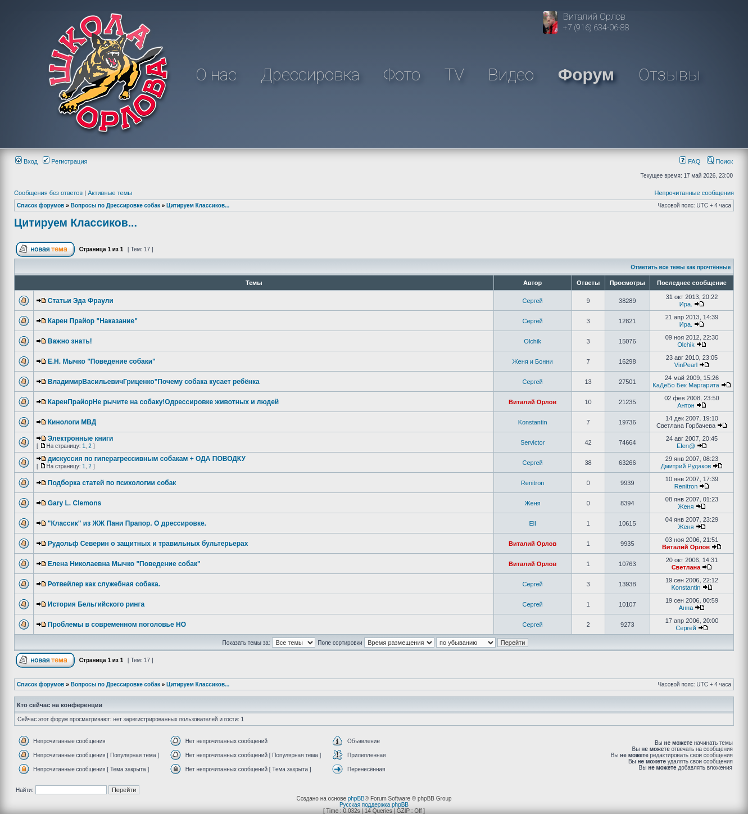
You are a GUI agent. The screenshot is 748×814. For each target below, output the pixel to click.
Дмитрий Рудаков (686, 466)
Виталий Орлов (532, 402)
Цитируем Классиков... (197, 205)
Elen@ (686, 445)
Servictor (532, 442)
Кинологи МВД (72, 422)
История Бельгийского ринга (96, 604)
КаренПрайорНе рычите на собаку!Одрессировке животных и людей (163, 402)
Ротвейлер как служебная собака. (104, 584)
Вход (26, 161)
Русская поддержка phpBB (374, 805)
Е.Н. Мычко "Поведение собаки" (102, 361)
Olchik (532, 341)
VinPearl (685, 364)
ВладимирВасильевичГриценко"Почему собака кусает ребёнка (154, 382)
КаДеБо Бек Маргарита (685, 385)
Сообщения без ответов (48, 192)
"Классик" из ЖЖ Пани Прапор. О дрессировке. (127, 523)
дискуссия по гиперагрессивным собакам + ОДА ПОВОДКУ (147, 459)
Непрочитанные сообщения (694, 192)
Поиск (720, 161)
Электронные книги (81, 438)
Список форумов (41, 205)
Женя (533, 503)
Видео (511, 74)
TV (454, 74)
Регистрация (65, 161)
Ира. (685, 304)
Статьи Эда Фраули (81, 301)
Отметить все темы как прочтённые (681, 267)
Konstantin (532, 422)
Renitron (533, 483)
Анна (686, 607)
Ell (532, 523)
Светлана (686, 567)
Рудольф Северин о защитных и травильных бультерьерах (148, 544)
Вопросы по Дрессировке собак (115, 205)
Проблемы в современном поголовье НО (117, 624)
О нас (216, 74)
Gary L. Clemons (74, 503)
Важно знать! (70, 341)
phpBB (356, 798)
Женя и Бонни (533, 361)
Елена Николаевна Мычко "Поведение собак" (124, 564)
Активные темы (110, 192)
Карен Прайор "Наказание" (93, 321)
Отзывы (669, 74)
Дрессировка (310, 74)
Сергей (533, 300)
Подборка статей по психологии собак (112, 483)
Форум (586, 74)
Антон (686, 405)
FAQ (689, 161)
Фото (401, 74)
